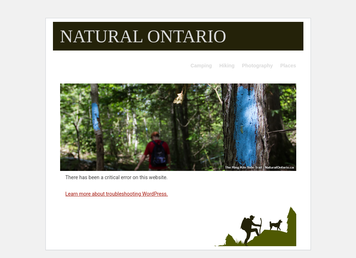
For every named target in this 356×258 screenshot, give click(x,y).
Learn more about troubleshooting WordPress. (116, 194)
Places (288, 65)
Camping (201, 65)
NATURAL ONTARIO (143, 36)
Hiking (227, 65)
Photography (257, 65)
